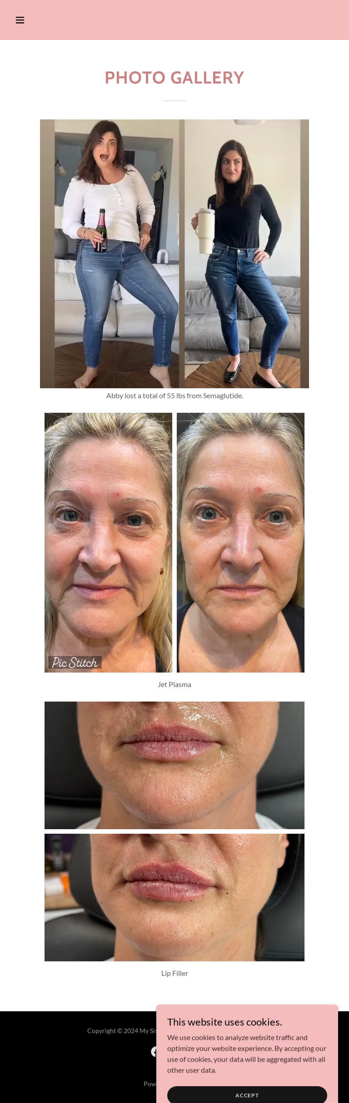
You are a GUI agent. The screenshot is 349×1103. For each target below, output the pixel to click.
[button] (35, 20)
